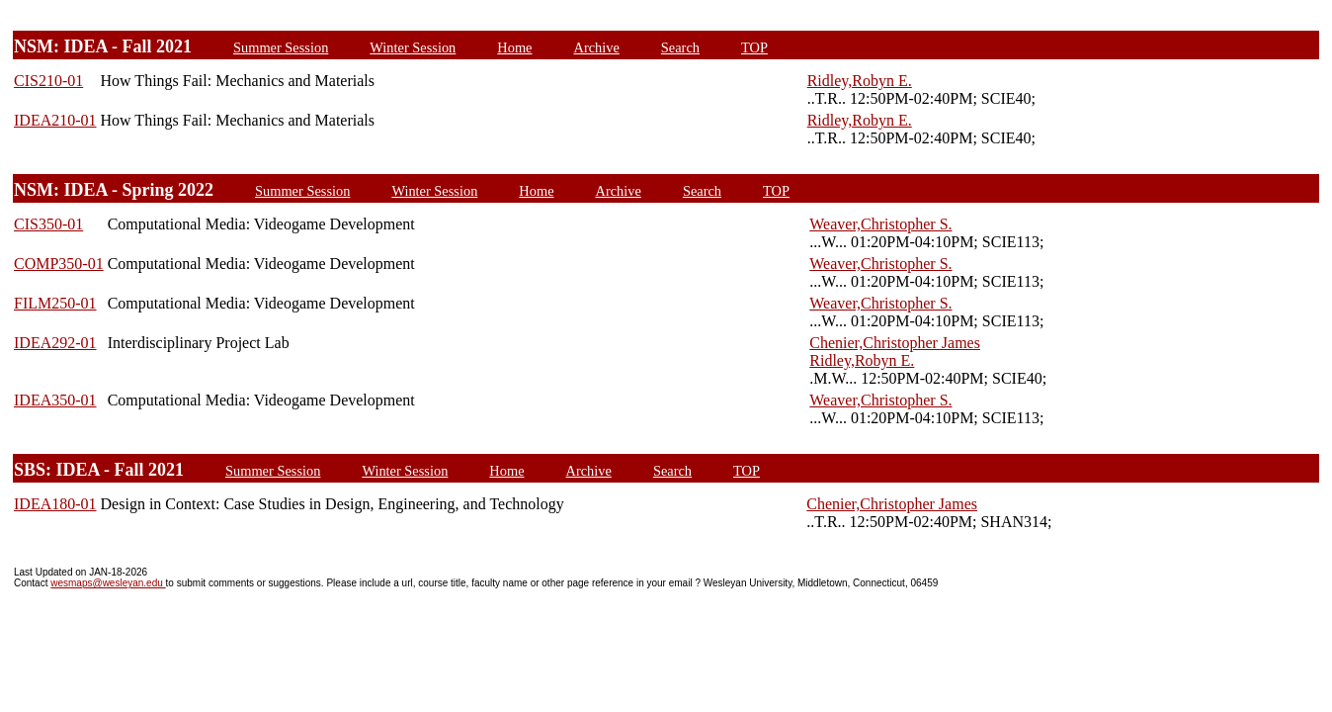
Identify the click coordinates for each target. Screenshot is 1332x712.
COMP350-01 (59, 263)
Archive (596, 47)
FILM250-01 (55, 303)
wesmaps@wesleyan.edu (107, 583)
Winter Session (413, 47)
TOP (754, 47)
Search (680, 47)
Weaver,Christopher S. (880, 224)
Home (514, 47)
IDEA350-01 (55, 400)
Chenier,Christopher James (894, 342)
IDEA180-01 (55, 503)
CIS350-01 (48, 224)
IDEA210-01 (55, 120)
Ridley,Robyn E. (859, 80)
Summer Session (280, 47)
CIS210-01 (48, 80)
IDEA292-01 (55, 342)
